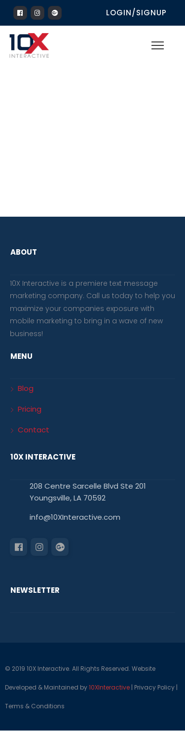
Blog (26, 388)
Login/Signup (136, 12)
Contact (33, 429)
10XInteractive (109, 687)
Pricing (29, 409)
